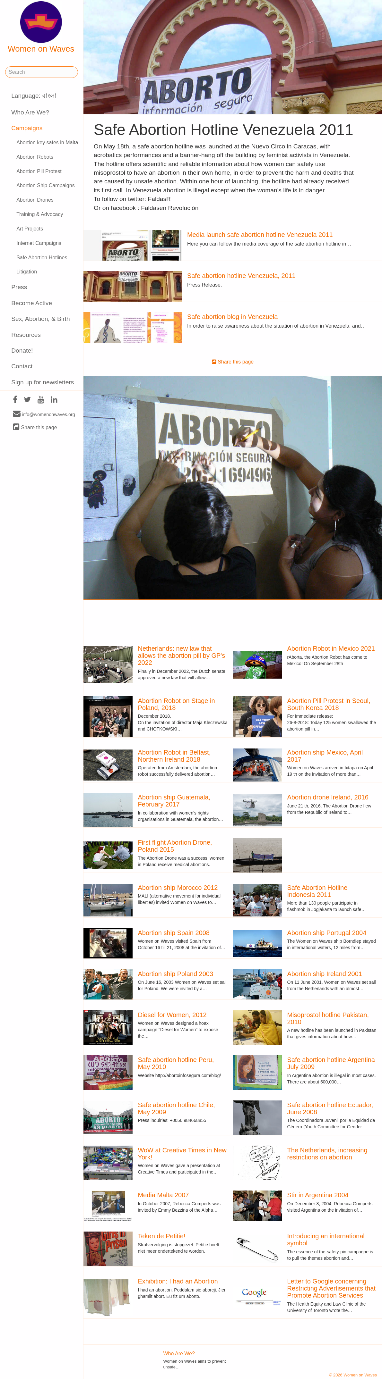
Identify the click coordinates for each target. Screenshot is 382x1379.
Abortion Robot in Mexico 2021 (331, 648)
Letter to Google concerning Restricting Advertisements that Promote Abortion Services (331, 1288)
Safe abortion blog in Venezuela (232, 316)
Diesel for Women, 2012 (172, 1014)
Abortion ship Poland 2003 (175, 973)
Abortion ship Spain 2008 (174, 932)
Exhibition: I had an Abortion (178, 1281)
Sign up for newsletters (42, 382)
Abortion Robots (34, 157)
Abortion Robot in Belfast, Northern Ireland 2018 (174, 756)
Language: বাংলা (33, 95)
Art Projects (29, 228)
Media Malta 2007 (163, 1195)
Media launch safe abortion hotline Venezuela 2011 (260, 234)
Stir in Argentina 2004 (317, 1195)
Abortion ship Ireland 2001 (324, 973)
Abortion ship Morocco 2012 (178, 887)
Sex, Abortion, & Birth (40, 318)
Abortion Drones (35, 200)
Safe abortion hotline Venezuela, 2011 (241, 275)
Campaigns (26, 128)
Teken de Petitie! (161, 1236)
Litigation (26, 271)
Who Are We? (30, 112)
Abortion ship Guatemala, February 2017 (174, 801)
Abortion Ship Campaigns (45, 185)
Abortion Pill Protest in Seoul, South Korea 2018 (328, 704)
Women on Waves (41, 27)
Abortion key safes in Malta (47, 142)
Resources (26, 334)
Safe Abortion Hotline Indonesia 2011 (317, 891)
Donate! (22, 350)
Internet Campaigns (38, 243)
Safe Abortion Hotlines (41, 257)
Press (19, 287)
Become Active (31, 303)
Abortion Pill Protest (39, 171)
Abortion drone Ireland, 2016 (328, 797)
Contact (21, 366)
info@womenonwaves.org (44, 414)
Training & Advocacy (39, 214)
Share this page (35, 427)
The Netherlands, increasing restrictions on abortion (327, 1154)
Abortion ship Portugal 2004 (326, 932)
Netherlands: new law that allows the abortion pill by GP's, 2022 (182, 655)
